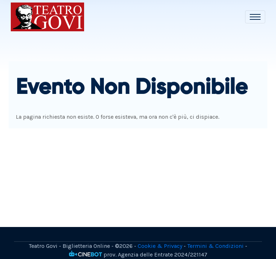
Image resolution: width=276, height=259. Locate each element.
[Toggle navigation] (255, 16)
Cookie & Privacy (160, 245)
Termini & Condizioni (215, 245)
